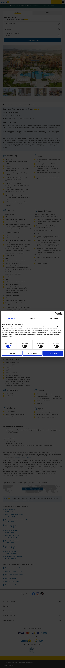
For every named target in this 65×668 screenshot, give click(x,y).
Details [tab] (32, 318)
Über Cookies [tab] (54, 318)
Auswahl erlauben (32, 353)
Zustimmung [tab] (11, 318)
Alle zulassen (53, 353)
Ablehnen (12, 353)
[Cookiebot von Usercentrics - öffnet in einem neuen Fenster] (56, 313)
